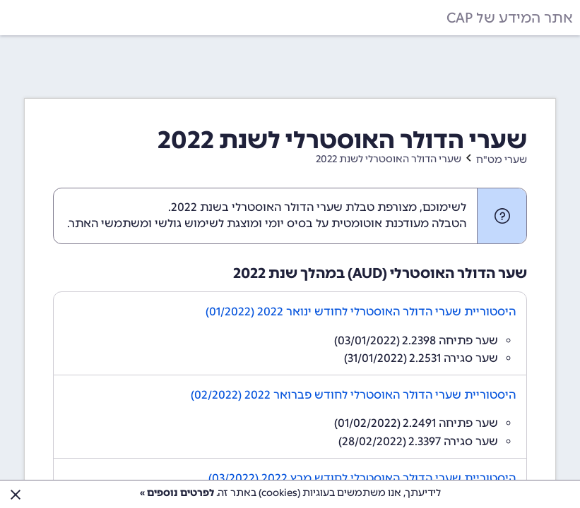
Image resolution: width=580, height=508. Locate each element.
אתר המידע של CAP (509, 17)
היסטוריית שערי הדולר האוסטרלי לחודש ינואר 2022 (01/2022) (361, 311)
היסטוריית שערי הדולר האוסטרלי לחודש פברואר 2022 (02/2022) (353, 394)
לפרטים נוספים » (177, 493)
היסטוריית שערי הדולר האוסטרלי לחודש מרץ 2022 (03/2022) (362, 478)
